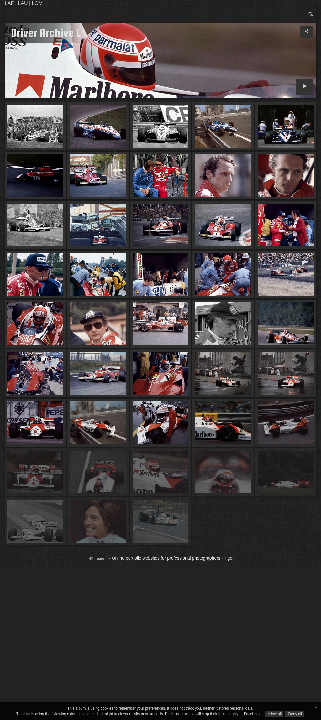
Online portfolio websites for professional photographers (166, 558)
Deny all (294, 714)
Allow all (274, 714)
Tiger (229, 558)
